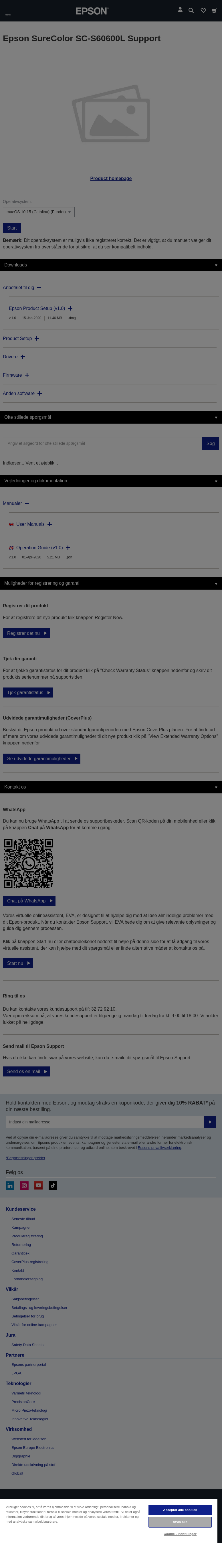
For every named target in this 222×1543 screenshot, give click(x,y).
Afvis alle (180, 1522)
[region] (108, 1520)
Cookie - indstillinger (180, 1534)
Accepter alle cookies (180, 1510)
